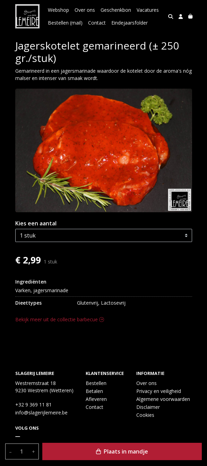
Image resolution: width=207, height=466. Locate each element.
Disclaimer (148, 407)
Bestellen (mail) (65, 22)
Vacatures (148, 10)
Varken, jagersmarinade (41, 290)
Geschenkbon (116, 10)
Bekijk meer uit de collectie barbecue (59, 319)
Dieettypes (28, 302)
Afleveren (96, 399)
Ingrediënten (30, 281)
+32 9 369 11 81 (33, 404)
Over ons (85, 10)
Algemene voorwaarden (163, 399)
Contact (97, 22)
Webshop (58, 10)
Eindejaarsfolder (129, 22)
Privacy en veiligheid (158, 391)
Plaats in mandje (122, 451)
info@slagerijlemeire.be (41, 412)
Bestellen (96, 383)
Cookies (145, 415)
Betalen (94, 391)
